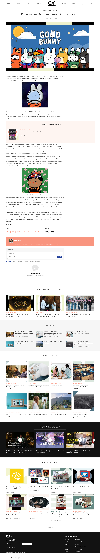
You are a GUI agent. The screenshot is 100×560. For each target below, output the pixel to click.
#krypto (34, 231)
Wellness (13, 383)
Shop (73, 3)
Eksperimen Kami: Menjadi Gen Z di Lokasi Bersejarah (61, 488)
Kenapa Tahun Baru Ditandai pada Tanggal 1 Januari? (24, 342)
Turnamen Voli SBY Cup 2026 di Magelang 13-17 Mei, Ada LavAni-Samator (24, 333)
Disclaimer (77, 551)
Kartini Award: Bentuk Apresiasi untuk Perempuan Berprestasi (18, 315)
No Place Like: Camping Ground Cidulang (53, 342)
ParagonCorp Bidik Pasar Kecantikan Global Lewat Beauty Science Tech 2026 (53, 333)
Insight (18, 3)
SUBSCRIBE (26, 543)
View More (50, 527)
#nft (8, 231)
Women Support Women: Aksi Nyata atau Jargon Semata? (78, 315)
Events (64, 3)
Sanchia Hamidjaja (50, 212)
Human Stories (53, 10)
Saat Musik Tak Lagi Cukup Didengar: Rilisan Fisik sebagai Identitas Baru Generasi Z (81, 387)
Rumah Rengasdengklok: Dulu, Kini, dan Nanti (16, 514)
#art (39, 231)
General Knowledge (15, 412)
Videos (39, 3)
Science (34, 383)
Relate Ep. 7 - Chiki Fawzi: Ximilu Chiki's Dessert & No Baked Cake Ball (80, 451)
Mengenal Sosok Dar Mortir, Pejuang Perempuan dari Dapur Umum (47, 315)
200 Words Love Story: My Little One (38, 514)
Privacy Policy (78, 549)
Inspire (29, 3)
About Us (77, 539)
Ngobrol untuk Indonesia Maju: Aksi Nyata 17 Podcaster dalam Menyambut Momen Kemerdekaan (60, 516)
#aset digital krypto (26, 231)
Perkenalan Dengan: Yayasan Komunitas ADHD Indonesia (15, 488)
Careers (77, 544)
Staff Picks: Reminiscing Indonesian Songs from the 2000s (83, 514)
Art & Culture (81, 383)
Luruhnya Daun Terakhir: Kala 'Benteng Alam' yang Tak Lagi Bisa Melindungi (83, 343)
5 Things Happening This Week (38, 487)
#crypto (13, 231)
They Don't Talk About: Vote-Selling (82, 488)
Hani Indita (17, 240)
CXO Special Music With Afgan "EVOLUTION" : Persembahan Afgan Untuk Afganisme (19, 451)
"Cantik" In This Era (80, 331)
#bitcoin (18, 231)
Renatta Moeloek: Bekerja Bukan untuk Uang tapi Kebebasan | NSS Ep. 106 (50, 451)
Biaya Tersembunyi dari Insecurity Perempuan (38, 415)
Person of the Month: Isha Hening (32, 132)
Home (57, 412)
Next (94, 440)
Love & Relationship (37, 511)
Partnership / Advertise (80, 541)
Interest (8, 3)
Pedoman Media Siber (80, 546)
